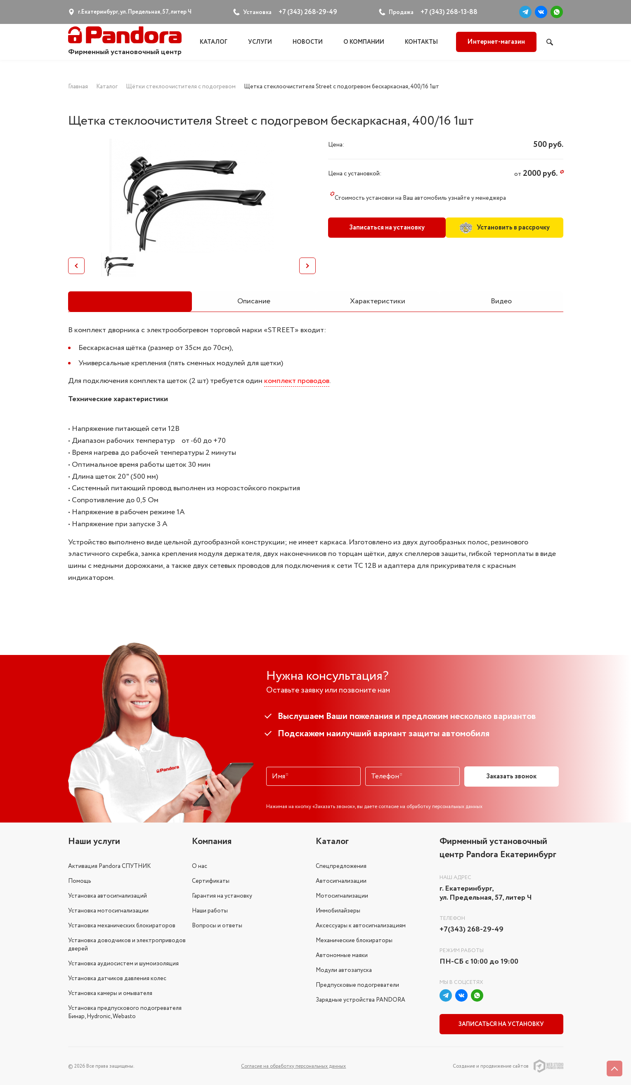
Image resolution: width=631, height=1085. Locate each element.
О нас (199, 866)
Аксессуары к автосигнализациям (361, 925)
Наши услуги (94, 841)
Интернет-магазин (496, 42)
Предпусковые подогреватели (357, 985)
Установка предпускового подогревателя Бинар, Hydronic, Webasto (125, 1012)
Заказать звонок (511, 776)
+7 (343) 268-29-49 (308, 12)
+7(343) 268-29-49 (471, 929)
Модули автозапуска (344, 970)
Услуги (260, 42)
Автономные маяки (342, 955)
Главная (78, 87)
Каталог (213, 42)
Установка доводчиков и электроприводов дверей (127, 944)
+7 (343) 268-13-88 (449, 12)
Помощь (79, 881)
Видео (501, 301)
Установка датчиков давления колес (117, 978)
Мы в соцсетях (461, 982)
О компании (363, 42)
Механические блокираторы (354, 940)
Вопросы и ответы (217, 925)
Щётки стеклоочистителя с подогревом (181, 87)
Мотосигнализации (342, 895)
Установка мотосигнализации (108, 910)
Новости (308, 42)
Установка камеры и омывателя (110, 993)
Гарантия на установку (222, 895)
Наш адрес (455, 877)
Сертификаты (210, 881)
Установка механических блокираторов (121, 925)
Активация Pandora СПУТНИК (109, 866)
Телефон (452, 918)
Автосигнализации (341, 881)
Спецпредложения (341, 866)
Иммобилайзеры (338, 910)
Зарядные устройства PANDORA (360, 999)
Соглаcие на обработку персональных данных (293, 1065)
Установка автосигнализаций (107, 895)
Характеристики (377, 301)
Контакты (421, 42)
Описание (254, 301)
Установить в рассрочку (505, 227)
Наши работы (210, 910)
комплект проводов (296, 381)
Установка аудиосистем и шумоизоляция (123, 963)
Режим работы (462, 950)
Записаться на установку (385, 227)
